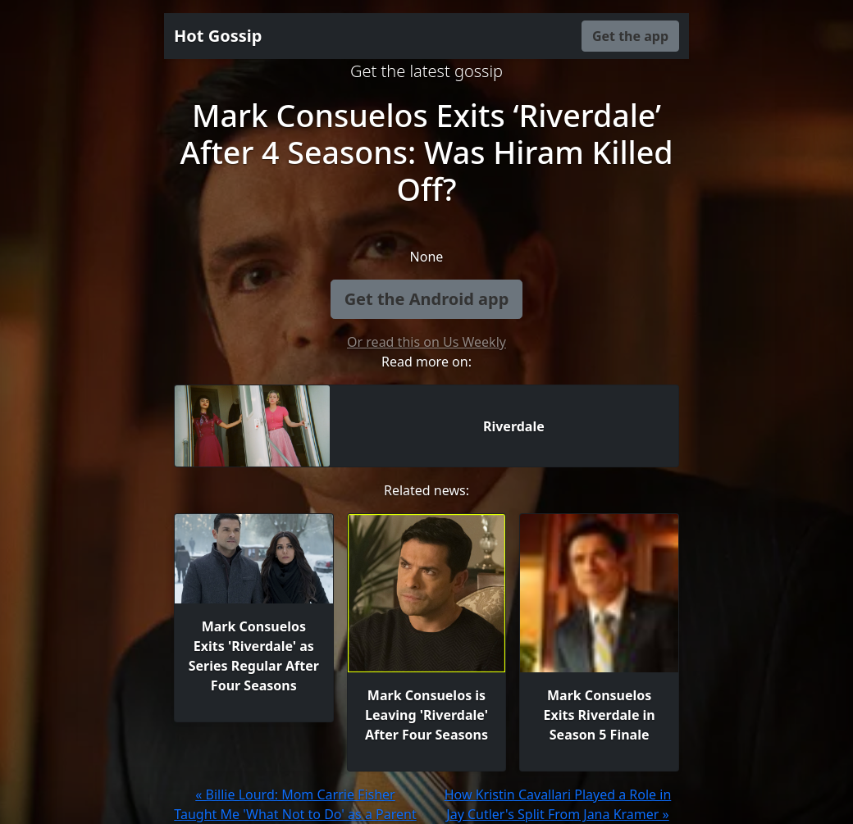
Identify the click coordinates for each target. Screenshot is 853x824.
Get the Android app (426, 299)
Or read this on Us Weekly (426, 342)
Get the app (630, 36)
